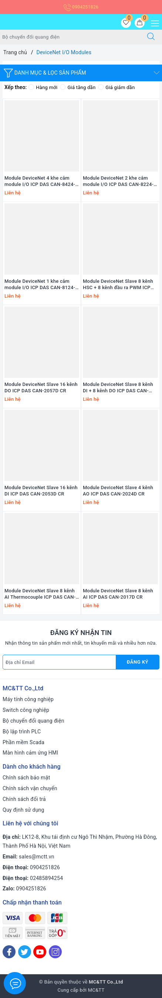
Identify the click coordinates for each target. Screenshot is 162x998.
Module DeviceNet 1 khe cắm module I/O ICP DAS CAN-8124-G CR (41, 284)
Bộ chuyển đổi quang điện (33, 721)
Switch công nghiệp (26, 710)
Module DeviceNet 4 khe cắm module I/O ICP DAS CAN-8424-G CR (41, 181)
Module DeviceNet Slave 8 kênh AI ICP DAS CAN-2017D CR (118, 594)
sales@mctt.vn (36, 857)
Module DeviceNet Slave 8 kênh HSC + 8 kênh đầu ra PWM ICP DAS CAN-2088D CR (118, 284)
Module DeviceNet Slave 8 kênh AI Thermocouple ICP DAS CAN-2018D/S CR (39, 594)
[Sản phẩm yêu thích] (126, 23)
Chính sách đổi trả (24, 799)
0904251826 (81, 7)
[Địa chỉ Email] (59, 662)
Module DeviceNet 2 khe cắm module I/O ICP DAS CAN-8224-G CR (120, 181)
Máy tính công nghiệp (28, 699)
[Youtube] (39, 951)
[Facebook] (9, 951)
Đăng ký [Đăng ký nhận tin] (137, 662)
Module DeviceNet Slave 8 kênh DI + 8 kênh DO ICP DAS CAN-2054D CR (118, 388)
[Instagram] (55, 951)
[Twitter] (24, 951)
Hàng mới (42, 87)
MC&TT (96, 990)
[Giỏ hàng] (140, 23)
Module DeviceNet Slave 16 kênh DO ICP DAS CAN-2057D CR (41, 387)
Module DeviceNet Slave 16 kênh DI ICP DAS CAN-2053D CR (41, 491)
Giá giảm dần (116, 87)
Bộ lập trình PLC (22, 731)
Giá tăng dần (77, 87)
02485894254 (46, 878)
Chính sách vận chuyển (30, 788)
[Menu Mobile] (152, 22)
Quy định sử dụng (23, 810)
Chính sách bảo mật (26, 778)
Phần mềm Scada (23, 742)
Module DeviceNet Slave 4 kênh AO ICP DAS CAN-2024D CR (118, 491)
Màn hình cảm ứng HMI (30, 753)
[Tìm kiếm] (151, 37)
